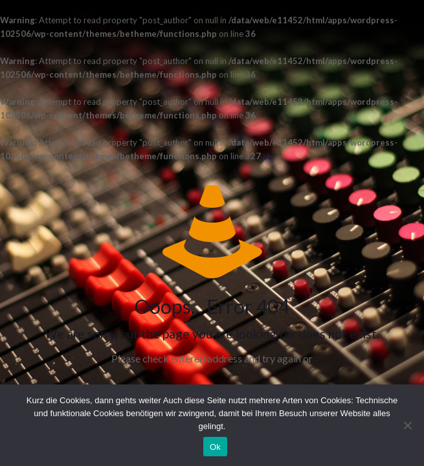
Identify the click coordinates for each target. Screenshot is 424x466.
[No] (407, 425)
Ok (215, 447)
